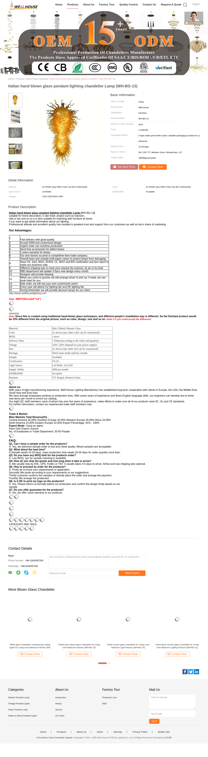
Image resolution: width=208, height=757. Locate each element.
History (58, 703)
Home (58, 4)
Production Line (109, 697)
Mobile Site (164, 732)
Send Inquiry (132, 573)
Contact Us (149, 4)
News (100, 732)
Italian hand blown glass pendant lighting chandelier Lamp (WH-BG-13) (82, 79)
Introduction (60, 697)
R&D (104, 703)
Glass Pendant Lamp (18, 709)
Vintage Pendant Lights (19, 703)
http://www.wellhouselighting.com (27, 293)
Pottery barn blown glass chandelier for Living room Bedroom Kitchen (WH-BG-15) (79, 646)
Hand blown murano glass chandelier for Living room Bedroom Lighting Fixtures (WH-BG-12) (177, 646)
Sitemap (117, 732)
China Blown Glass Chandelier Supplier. (55, 737)
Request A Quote (171, 4)
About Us (88, 4)
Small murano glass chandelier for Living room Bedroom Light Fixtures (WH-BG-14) (128, 646)
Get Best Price (124, 166)
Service (58, 709)
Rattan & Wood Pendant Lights (22, 716)
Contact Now (153, 166)
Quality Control (128, 4)
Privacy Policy (140, 732)
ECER (169, 737)
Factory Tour (107, 4)
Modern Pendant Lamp (18, 697)
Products (72, 4)
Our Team (59, 716)
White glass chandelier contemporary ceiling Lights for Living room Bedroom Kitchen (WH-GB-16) (30, 646)
